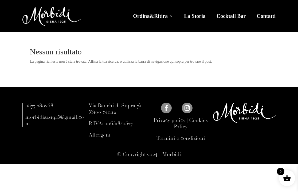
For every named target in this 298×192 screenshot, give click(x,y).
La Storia (195, 16)
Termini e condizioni (180, 138)
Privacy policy (169, 120)
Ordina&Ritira (150, 16)
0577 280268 (39, 105)
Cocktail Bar (231, 16)
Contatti (266, 16)
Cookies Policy (191, 123)
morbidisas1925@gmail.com (54, 120)
